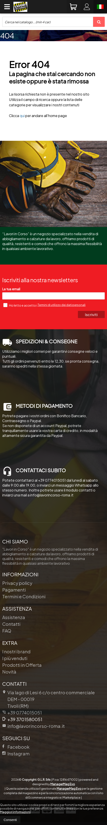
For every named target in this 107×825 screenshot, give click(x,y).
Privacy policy (17, 583)
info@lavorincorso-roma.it (33, 726)
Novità (9, 671)
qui (22, 115)
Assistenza (13, 617)
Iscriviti (91, 314)
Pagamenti (14, 589)
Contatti (11, 624)
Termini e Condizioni (23, 596)
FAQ (6, 630)
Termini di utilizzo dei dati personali (62, 305)
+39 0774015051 (24, 712)
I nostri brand (16, 651)
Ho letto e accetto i (20, 305)
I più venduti (14, 658)
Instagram (16, 753)
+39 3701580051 (22, 719)
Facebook (16, 747)
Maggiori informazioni (15, 812)
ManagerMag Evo (62, 784)
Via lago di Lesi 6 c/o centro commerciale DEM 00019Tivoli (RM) (48, 699)
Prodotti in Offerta (22, 665)
